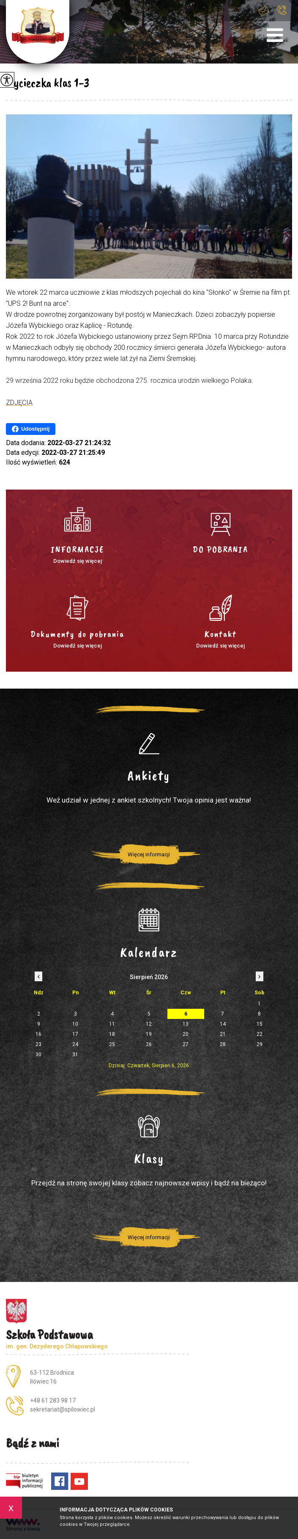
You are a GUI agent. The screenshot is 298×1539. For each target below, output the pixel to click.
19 (149, 1034)
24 (75, 1044)
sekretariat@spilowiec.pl (263, 11)
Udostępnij (30, 429)
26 (149, 1044)
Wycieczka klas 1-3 (47, 83)
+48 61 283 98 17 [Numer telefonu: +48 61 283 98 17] (53, 1400)
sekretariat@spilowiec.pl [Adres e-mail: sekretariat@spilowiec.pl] (62, 1409)
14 (223, 1024)
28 (223, 1044)
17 (75, 1034)
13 (186, 1024)
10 (75, 1024)
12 (149, 1024)
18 (112, 1034)
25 (112, 1044)
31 (75, 1054)
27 (186, 1044)
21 (223, 1034)
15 (259, 1024)
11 (112, 1024)
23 (38, 1044)
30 (38, 1054)
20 (186, 1034)
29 (259, 1044)
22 (259, 1034)
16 (38, 1034)
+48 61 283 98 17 (281, 10)
